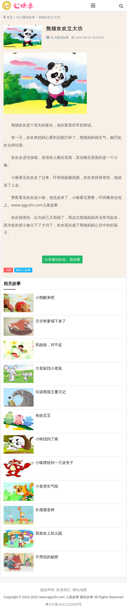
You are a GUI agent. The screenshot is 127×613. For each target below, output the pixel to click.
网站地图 (80, 590)
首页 (10, 17)
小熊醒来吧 (44, 297)
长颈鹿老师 (44, 509)
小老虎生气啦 (46, 486)
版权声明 (47, 590)
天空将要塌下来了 (50, 321)
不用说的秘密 (46, 556)
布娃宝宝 (43, 415)
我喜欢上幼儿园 (48, 533)
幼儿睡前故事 (25, 17)
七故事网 (38, 5)
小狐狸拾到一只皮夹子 (54, 462)
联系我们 (63, 590)
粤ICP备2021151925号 (63, 604)
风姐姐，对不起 (48, 344)
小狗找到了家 (46, 439)
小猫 (8, 270)
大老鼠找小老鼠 (48, 368)
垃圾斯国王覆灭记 (50, 391)
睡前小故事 (23, 270)
